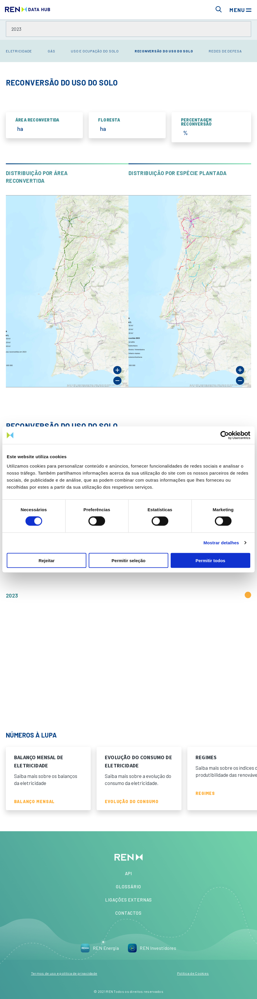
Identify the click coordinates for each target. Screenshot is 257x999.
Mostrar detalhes (221, 542)
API (128, 873)
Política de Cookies (193, 973)
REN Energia (100, 948)
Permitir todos (210, 560)
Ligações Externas (128, 899)
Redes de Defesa (225, 51)
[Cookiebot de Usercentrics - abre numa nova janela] (224, 435)
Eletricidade (19, 51)
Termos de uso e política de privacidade (64, 973)
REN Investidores (152, 948)
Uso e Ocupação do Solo (95, 51)
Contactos (128, 913)
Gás (51, 51)
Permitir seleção (128, 560)
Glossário (128, 886)
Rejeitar (47, 560)
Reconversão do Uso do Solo (164, 51)
